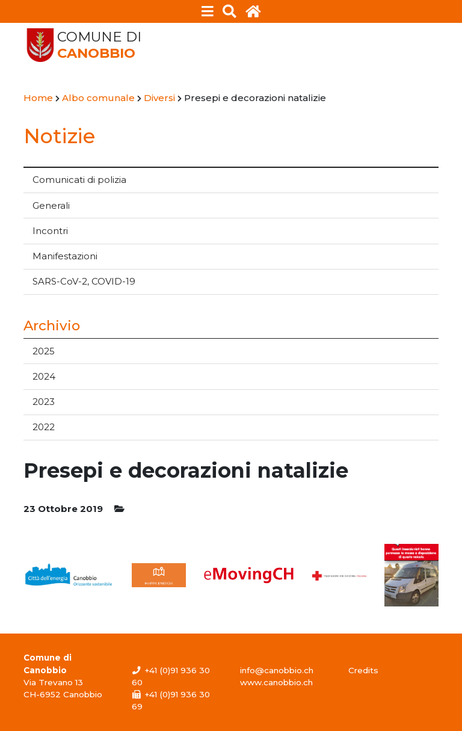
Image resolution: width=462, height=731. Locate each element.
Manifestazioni (64, 256)
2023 (43, 401)
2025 (43, 351)
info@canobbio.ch (276, 670)
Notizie (59, 135)
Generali (51, 205)
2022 (43, 427)
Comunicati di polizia (79, 179)
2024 (43, 376)
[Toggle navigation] (207, 11)
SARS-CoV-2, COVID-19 (83, 281)
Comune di (99, 45)
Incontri (50, 230)
